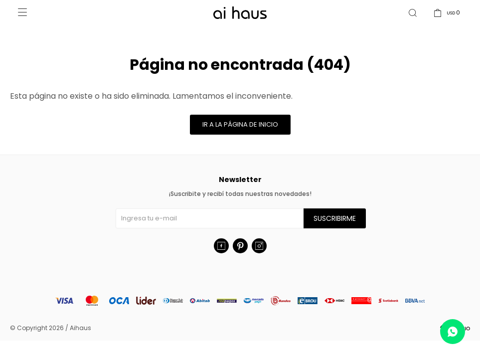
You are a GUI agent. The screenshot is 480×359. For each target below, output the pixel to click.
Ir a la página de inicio (240, 124)
